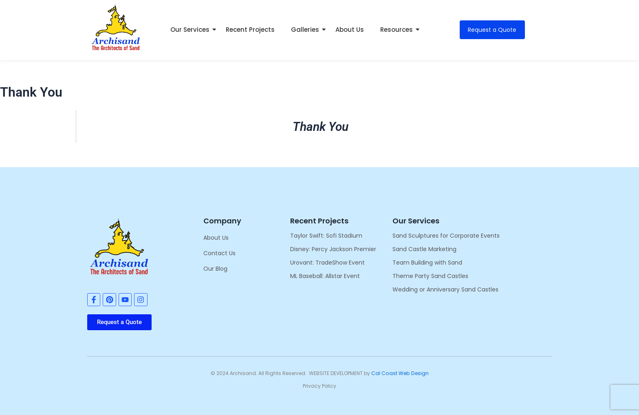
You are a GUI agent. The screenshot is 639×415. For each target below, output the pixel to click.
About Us (349, 29)
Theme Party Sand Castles (430, 276)
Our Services (192, 29)
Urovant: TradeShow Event (327, 262)
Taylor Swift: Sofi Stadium (326, 236)
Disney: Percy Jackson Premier (333, 249)
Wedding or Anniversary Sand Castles (445, 289)
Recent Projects (250, 29)
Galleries (307, 29)
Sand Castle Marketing (424, 249)
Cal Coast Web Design (400, 373)
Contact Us (219, 253)
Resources (398, 29)
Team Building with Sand (427, 262)
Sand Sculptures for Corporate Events (446, 236)
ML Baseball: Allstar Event (325, 276)
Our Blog (215, 269)
